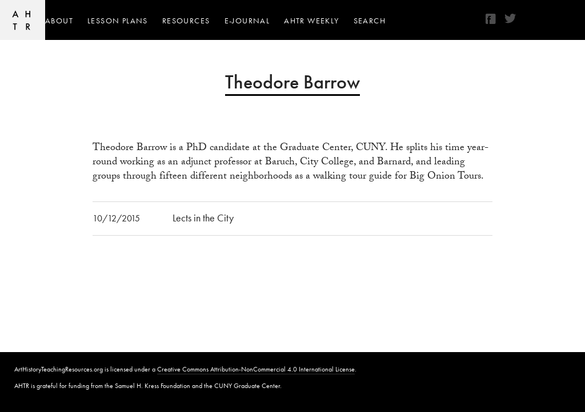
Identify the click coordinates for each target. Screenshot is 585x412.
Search (370, 20)
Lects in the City (203, 217)
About (59, 20)
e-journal (247, 20)
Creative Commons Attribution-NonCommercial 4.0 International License (256, 369)
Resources (186, 20)
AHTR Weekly (311, 20)
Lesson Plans (117, 20)
